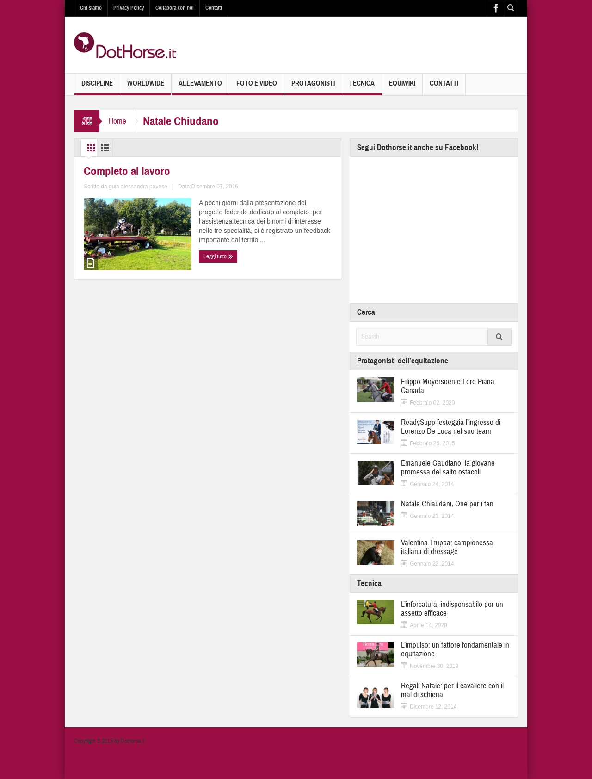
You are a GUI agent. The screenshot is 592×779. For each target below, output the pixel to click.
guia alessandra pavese (169, 304)
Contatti (213, 8)
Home (117, 121)
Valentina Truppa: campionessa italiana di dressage (447, 547)
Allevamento (200, 87)
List (131, 147)
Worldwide (145, 87)
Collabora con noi (174, 8)
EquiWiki (402, 87)
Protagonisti (313, 87)
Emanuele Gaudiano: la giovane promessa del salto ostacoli (448, 467)
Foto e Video (256, 87)
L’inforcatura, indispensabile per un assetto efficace (452, 608)
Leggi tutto (101, 322)
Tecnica (362, 87)
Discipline (97, 87)
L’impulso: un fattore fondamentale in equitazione (455, 649)
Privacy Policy (128, 8)
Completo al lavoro (114, 254)
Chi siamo (91, 8)
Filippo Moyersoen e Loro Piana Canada (447, 386)
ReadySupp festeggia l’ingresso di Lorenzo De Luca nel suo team (450, 427)
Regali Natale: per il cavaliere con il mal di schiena (452, 690)
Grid (96, 147)
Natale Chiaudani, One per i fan (447, 503)
